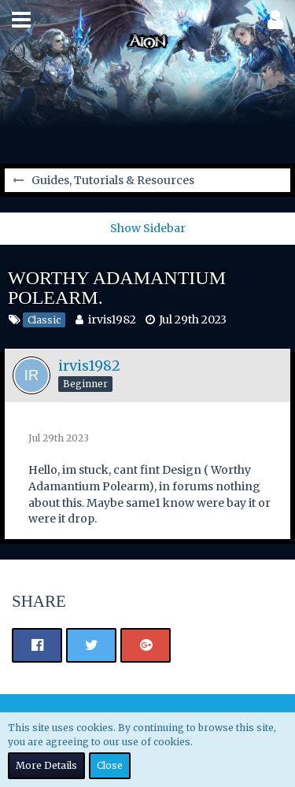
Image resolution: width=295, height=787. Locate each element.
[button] (21, 19)
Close (110, 765)
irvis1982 (112, 319)
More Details (46, 765)
